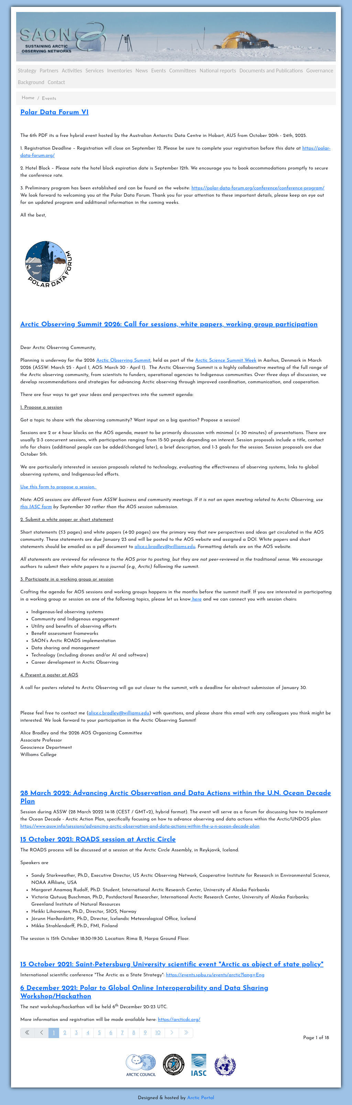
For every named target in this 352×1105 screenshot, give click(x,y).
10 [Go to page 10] (158, 1033)
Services (95, 70)
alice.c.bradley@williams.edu (164, 546)
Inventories (119, 70)
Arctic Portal (200, 1098)
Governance (319, 70)
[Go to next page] (172, 1033)
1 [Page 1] (54, 1033)
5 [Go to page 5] (99, 1033)
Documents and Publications (271, 70)
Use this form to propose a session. (58, 487)
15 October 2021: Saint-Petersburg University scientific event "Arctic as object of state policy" (171, 964)
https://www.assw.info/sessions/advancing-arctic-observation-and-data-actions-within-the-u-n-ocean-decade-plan (140, 826)
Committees (182, 70)
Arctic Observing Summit (123, 360)
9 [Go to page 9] (145, 1033)
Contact (56, 82)
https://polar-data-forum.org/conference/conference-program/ (257, 188)
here (196, 599)
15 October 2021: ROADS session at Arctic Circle (98, 839)
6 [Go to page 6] (110, 1033)
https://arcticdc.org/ (179, 1019)
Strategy (27, 70)
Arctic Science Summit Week (225, 360)
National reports (218, 70)
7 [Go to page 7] (122, 1033)
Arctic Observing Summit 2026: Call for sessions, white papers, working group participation (169, 324)
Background (31, 82)
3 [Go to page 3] (76, 1033)
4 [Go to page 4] (87, 1033)
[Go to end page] (186, 1033)
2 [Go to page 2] (64, 1033)
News (141, 70)
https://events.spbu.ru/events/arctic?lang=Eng (215, 975)
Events (158, 70)
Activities (72, 70)
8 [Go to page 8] (133, 1033)
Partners (49, 70)
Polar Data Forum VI (54, 112)
